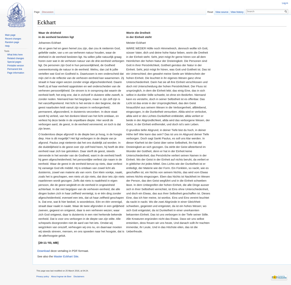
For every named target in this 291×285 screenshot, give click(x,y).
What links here (15, 54)
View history (237, 12)
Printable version (15, 65)
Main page (10, 35)
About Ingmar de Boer (61, 276)
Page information (15, 73)
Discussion (47, 12)
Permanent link (14, 69)
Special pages (14, 62)
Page (37, 12)
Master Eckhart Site (66, 256)
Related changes (15, 58)
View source (221, 12)
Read (210, 12)
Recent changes (13, 38)
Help (7, 46)
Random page (12, 42)
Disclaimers (78, 276)
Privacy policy (42, 276)
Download (43, 250)
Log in (285, 3)
